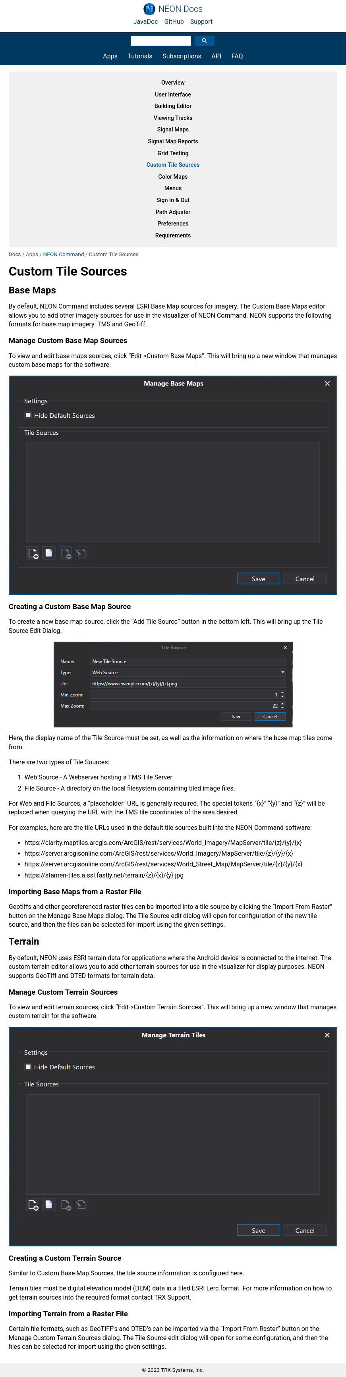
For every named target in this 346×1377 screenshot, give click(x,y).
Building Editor (173, 106)
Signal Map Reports (173, 141)
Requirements (173, 235)
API (216, 56)
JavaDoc (145, 21)
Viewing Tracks (173, 118)
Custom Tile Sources (173, 165)
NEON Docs (181, 9)
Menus (173, 188)
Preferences (173, 223)
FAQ (237, 56)
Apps (110, 56)
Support (201, 21)
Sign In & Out (173, 200)
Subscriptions (181, 56)
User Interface (173, 94)
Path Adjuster (173, 212)
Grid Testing (173, 153)
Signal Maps (173, 129)
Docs (15, 254)
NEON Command (63, 254)
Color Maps (173, 177)
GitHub (174, 21)
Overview (173, 82)
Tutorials (140, 56)
